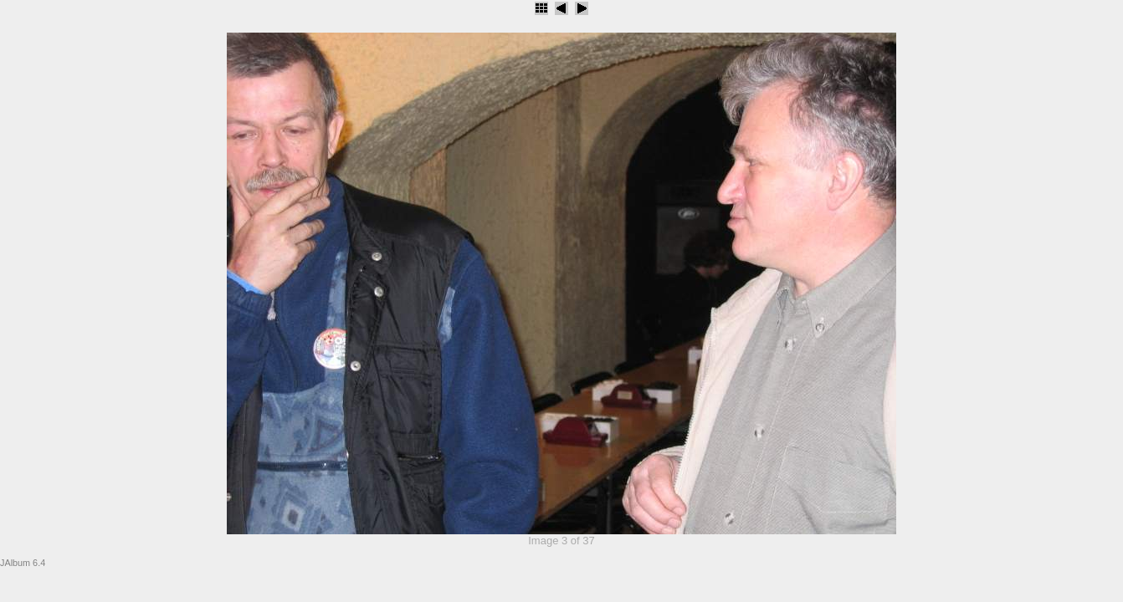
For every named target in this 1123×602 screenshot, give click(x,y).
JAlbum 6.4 (22, 563)
